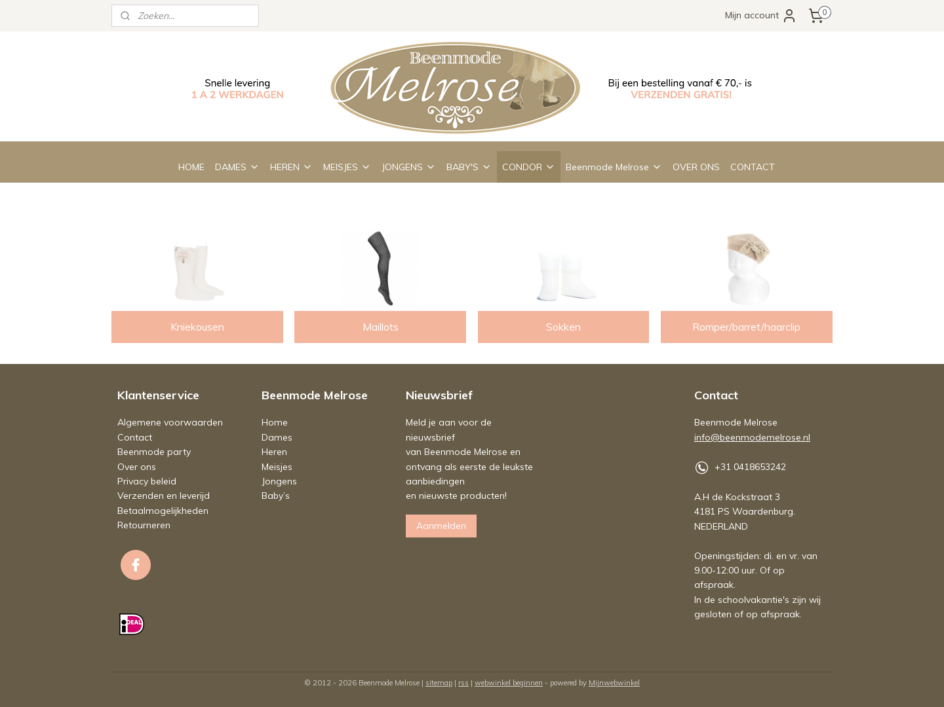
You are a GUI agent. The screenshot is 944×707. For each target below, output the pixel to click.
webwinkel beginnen (509, 682)
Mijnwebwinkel (614, 682)
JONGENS (409, 167)
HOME (191, 167)
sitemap (438, 682)
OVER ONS (696, 167)
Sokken (563, 326)
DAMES (237, 167)
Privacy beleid (146, 481)
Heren (274, 452)
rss (463, 682)
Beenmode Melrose (614, 167)
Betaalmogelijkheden (162, 511)
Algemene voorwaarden (170, 422)
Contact (134, 437)
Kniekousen (197, 326)
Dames (277, 437)
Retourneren (143, 525)
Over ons (136, 467)
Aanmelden (441, 526)
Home (275, 422)
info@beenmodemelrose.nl (752, 437)
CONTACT (752, 167)
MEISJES (347, 167)
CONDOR (528, 167)
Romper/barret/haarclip (747, 326)
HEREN (291, 167)
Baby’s (276, 495)
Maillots (381, 326)
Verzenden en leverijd (163, 495)
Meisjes (277, 467)
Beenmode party (154, 452)
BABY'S (469, 167)
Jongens (279, 481)
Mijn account (761, 16)
